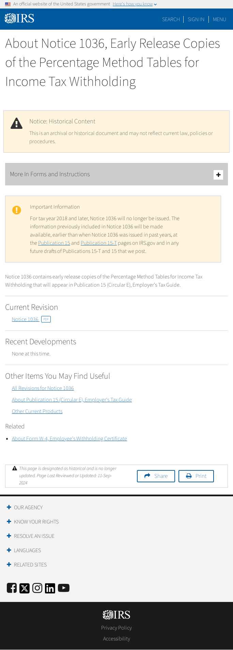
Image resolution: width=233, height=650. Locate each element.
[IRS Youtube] (63, 588)
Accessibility (116, 638)
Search (171, 19)
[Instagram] (37, 588)
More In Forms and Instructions (116, 175)
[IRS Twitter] (24, 590)
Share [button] (161, 476)
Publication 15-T (99, 243)
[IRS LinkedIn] (50, 590)
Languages (27, 550)
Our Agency (28, 507)
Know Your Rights (36, 522)
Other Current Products (37, 411)
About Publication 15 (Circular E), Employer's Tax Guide (72, 400)
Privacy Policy (116, 627)
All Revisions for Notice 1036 (43, 388)
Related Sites (30, 565)
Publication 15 (54, 243)
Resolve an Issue (34, 536)
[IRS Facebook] (12, 588)
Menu (219, 19)
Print (201, 476)
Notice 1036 (31, 319)
